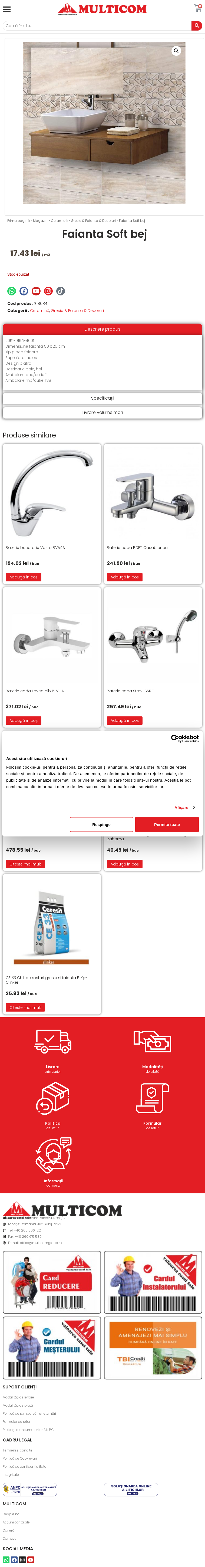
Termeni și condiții (17, 1450)
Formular (152, 1123)
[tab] (102, 329)
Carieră (8, 1530)
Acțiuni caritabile (16, 1522)
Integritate (11, 1474)
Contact (9, 1538)
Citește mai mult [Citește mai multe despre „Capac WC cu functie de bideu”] (25, 864)
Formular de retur (16, 1421)
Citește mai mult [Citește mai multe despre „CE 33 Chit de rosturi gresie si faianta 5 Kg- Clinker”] (25, 1007)
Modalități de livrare (18, 1397)
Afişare (181, 807)
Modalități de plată (18, 1405)
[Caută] (97, 26)
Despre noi (11, 1514)
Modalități (152, 1066)
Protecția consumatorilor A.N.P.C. (28, 1429)
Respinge (101, 824)
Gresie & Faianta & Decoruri (93, 220)
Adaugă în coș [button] (23, 577)
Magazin (40, 220)
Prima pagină (18, 220)
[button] (176, 51)
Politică (52, 1123)
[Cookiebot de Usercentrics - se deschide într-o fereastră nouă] (175, 739)
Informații (53, 1181)
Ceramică (59, 220)
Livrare (52, 1066)
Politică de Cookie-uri (20, 1458)
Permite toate (167, 824)
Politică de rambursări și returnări (29, 1413)
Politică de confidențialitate (24, 1466)
